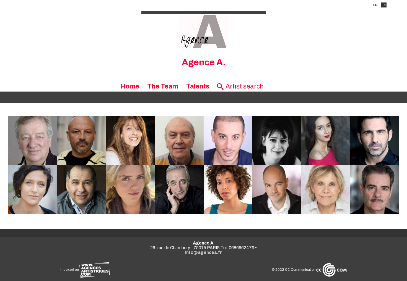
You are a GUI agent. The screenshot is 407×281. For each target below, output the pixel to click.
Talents (197, 86)
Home (130, 86)
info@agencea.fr (203, 252)
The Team (162, 86)
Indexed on (85, 270)
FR (375, 5)
